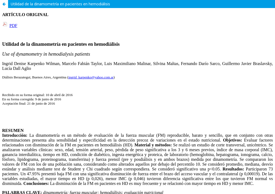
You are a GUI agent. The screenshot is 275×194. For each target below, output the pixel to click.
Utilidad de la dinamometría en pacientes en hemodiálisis (60, 3)
